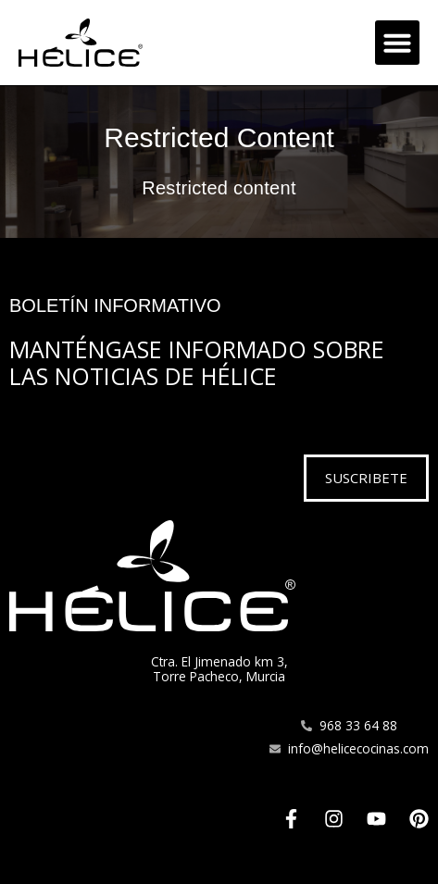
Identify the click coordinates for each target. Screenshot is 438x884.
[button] (397, 42)
